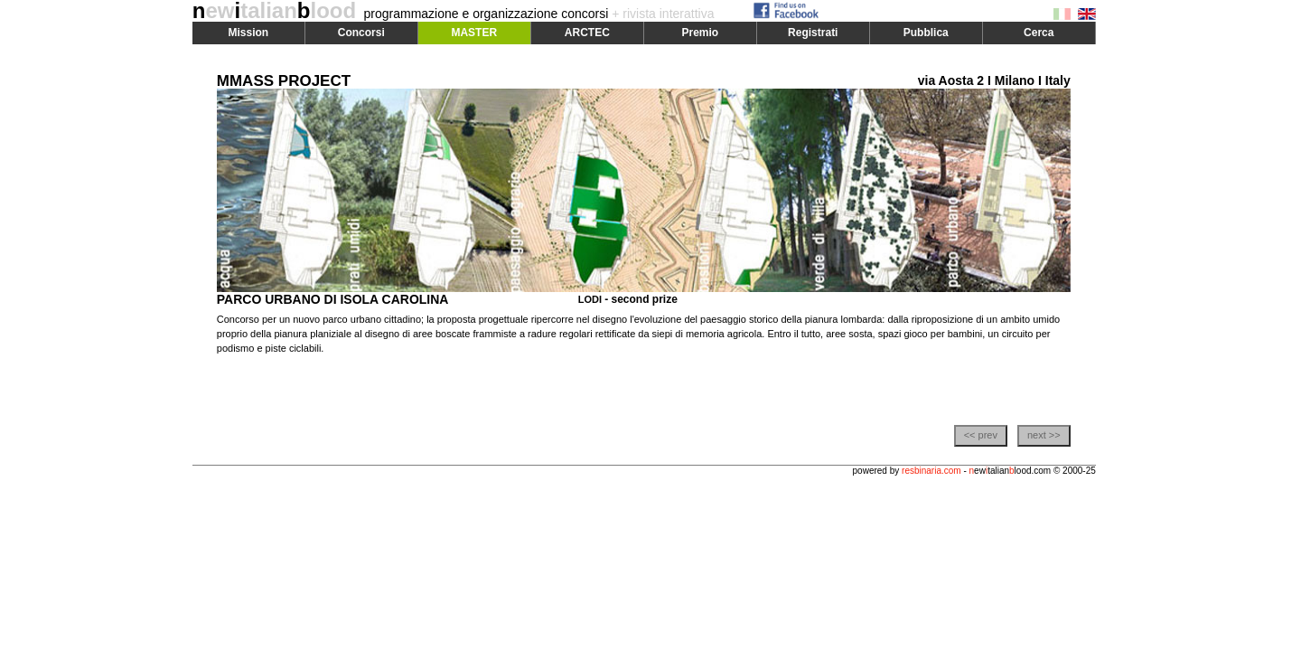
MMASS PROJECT (284, 81)
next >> (1044, 434)
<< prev (980, 434)
